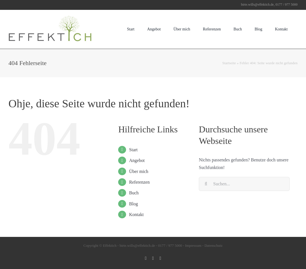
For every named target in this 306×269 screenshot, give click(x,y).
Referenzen (139, 182)
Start (133, 149)
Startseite (229, 63)
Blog (133, 203)
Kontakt (136, 214)
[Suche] (206, 184)
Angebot (137, 160)
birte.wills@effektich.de (137, 245)
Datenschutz (213, 245)
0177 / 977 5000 (170, 245)
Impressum (193, 245)
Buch (134, 192)
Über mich (138, 171)
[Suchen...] (244, 184)
